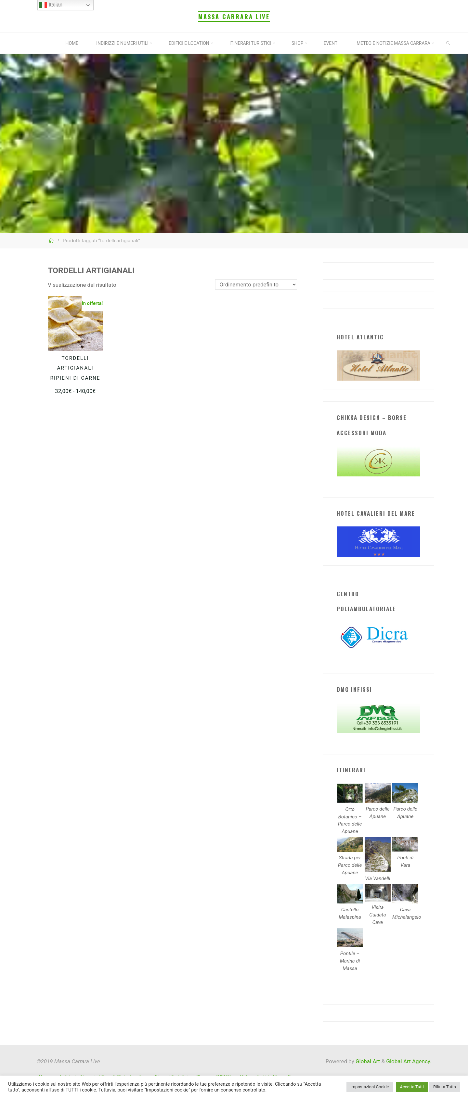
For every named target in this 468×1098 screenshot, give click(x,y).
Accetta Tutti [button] (412, 1086)
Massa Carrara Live (234, 16)
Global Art (367, 1061)
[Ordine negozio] (256, 284)
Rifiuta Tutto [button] (444, 1086)
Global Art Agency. (408, 1061)
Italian (50, 5)
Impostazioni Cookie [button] (369, 1086)
